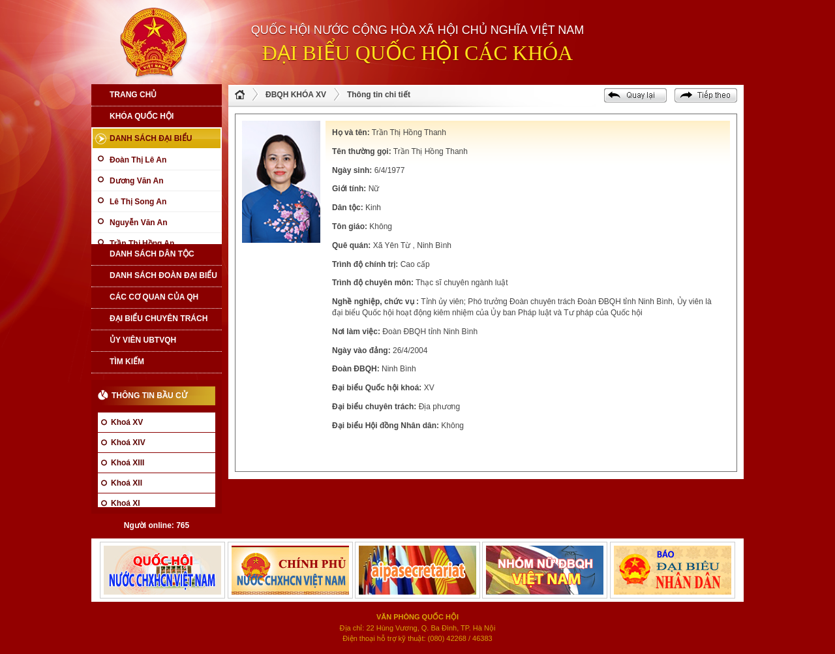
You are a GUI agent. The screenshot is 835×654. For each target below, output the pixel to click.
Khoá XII (126, 483)
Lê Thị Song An (138, 201)
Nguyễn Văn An (139, 222)
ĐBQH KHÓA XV (296, 94)
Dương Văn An (137, 180)
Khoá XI (125, 503)
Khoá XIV (128, 442)
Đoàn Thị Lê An (138, 159)
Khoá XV (127, 422)
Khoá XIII (127, 462)
